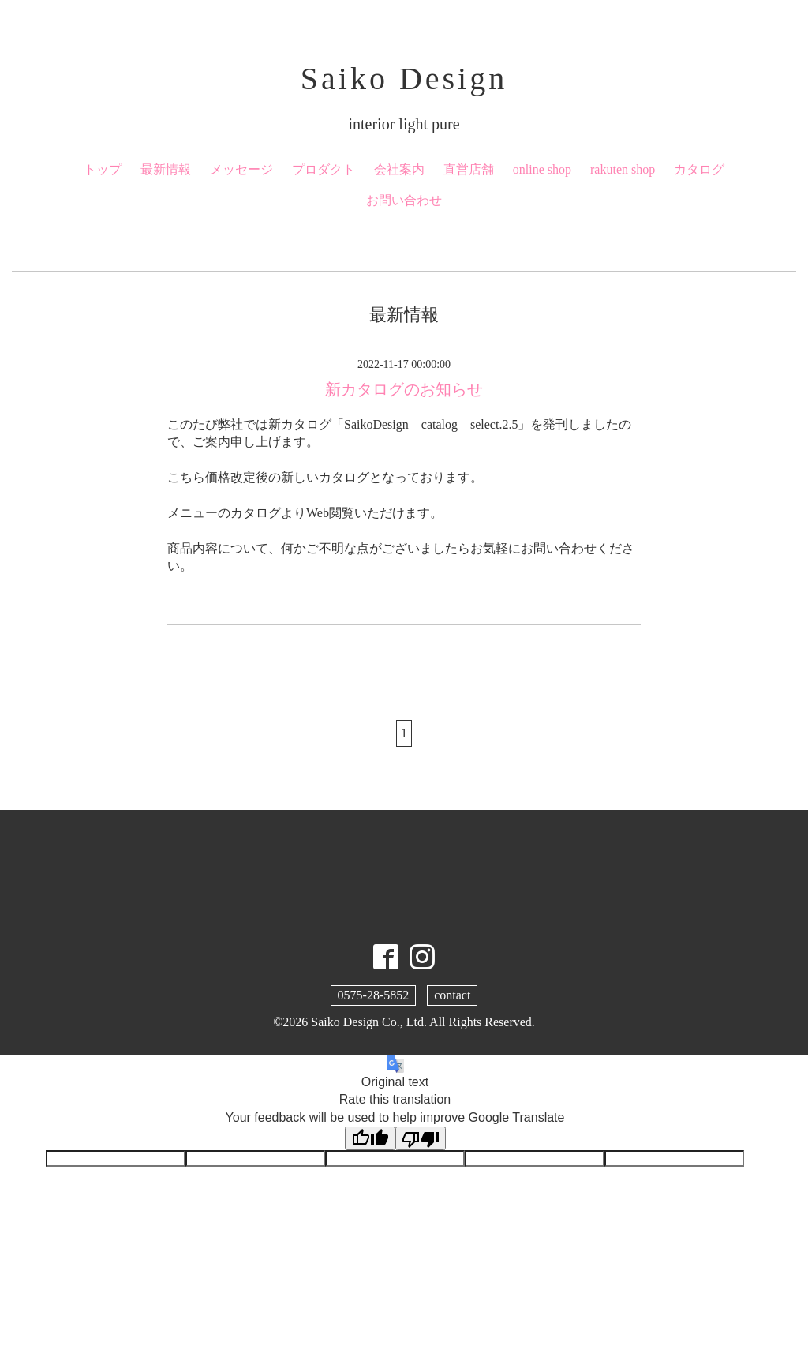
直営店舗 (468, 169)
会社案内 (399, 169)
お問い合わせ (404, 200)
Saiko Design (404, 78)
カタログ (699, 169)
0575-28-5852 (374, 995)
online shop (542, 169)
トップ (103, 169)
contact (452, 995)
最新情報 (165, 169)
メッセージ (241, 169)
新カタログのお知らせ (404, 389)
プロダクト (323, 169)
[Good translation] (370, 1138)
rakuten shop (622, 169)
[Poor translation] (420, 1138)
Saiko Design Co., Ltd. (369, 1022)
